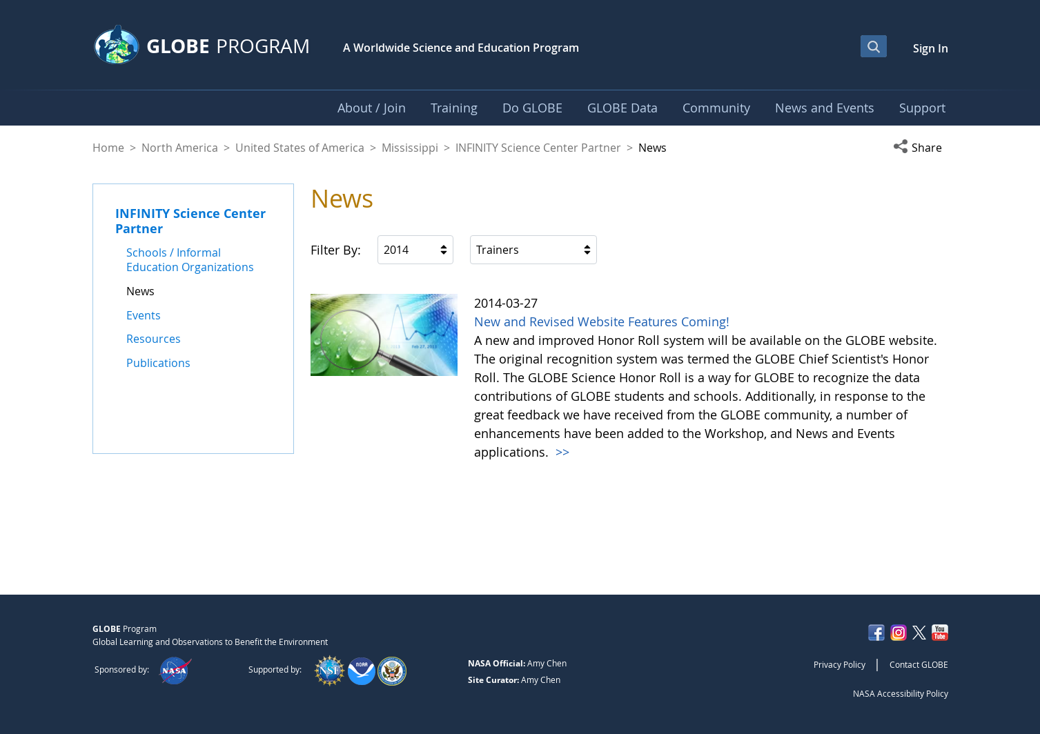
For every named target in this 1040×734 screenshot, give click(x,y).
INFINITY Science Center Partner (538, 147)
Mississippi (410, 147)
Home (108, 147)
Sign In (930, 48)
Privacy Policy (839, 664)
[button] (920, 147)
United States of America (299, 147)
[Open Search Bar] (874, 46)
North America (179, 147)
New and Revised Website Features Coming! (601, 321)
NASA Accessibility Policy (900, 693)
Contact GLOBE (919, 664)
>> (560, 452)
